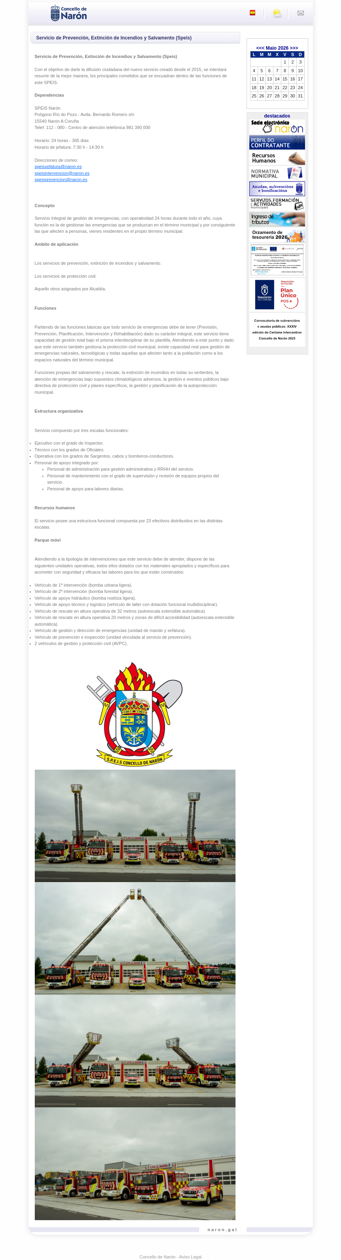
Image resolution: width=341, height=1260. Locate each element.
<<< (260, 48)
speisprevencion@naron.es (61, 179)
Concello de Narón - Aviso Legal (170, 1256)
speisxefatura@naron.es (58, 166)
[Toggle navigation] (36, 12)
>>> (294, 48)
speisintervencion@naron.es (62, 173)
